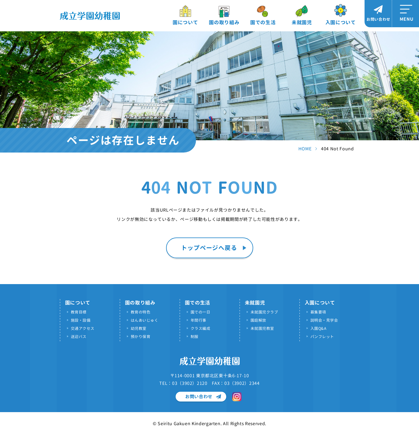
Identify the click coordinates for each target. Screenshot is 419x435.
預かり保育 (141, 336)
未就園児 (302, 22)
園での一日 (200, 312)
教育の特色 (141, 312)
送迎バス (79, 336)
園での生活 (263, 22)
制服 (194, 336)
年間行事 (198, 320)
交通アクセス (82, 328)
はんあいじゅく (144, 320)
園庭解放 (258, 320)
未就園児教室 (262, 328)
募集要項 (318, 312)
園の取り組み (224, 22)
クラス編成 (200, 328)
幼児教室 (138, 328)
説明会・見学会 (324, 320)
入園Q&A (318, 328)
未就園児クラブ (264, 312)
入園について (340, 22)
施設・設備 (81, 320)
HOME (305, 149)
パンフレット (322, 336)
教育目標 (79, 312)
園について (185, 22)
